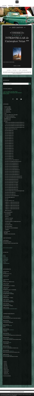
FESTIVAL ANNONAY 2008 (9, 135)
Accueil (4, 5)
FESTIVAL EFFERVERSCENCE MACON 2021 (12, 182)
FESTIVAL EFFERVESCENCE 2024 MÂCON (11, 187)
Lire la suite (16, 69)
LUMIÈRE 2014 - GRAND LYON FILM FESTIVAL (12, 212)
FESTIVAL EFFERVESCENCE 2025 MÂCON (11, 189)
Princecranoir (5, 324)
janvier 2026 (6, 371)
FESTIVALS (6, 124)
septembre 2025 (6, 377)
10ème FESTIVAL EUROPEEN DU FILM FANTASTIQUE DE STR (14, 125)
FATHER (4, 276)
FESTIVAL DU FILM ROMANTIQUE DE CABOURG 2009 (13, 181)
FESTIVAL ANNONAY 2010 (9, 138)
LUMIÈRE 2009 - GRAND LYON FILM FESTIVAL (12, 208)
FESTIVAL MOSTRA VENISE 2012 (10, 195)
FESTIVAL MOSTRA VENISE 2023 (10, 197)
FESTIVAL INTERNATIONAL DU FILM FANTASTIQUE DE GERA (14, 194)
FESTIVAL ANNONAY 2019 (9, 153)
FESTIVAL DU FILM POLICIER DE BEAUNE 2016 (12, 176)
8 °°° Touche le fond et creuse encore (10, 120)
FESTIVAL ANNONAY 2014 (9, 145)
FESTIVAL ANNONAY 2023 (9, 158)
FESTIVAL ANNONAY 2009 (9, 137)
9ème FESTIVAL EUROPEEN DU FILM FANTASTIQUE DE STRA (14, 130)
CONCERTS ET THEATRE (9, 221)
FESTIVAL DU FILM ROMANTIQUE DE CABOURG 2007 (13, 179)
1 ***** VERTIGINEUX (7, 111)
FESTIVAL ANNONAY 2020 (9, 155)
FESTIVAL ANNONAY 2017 (9, 150)
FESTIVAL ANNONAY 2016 (9, 148)
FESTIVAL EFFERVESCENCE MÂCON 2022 (11, 192)
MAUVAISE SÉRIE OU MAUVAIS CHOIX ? (10, 312)
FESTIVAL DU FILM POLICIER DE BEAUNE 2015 (12, 174)
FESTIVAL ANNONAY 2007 (9, 133)
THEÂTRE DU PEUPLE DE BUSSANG (9, 237)
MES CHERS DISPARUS (8, 229)
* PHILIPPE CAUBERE (7, 110)
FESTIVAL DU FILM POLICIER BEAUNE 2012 (12, 166)
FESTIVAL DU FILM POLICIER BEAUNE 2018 (12, 169)
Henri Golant (5, 320)
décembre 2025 (6, 373)
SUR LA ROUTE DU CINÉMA (8, 304)
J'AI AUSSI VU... (5, 280)
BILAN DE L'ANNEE (8, 218)
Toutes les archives (7, 379)
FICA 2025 (6, 202)
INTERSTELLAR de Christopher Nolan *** (17, 41)
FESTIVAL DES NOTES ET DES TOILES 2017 (12, 163)
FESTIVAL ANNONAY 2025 (9, 161)
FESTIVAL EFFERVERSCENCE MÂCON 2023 (12, 184)
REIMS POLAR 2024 (8, 213)
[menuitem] (4, 5)
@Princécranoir (5, 333)
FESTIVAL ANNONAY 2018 (9, 151)
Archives (10, 5)
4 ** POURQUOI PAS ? (7, 115)
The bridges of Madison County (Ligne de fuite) (10, 246)
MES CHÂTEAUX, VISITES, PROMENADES (11, 231)
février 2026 (6, 370)
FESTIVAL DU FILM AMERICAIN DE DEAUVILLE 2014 (13, 164)
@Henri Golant (5, 337)
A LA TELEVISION (8, 216)
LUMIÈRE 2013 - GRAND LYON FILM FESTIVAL (12, 210)
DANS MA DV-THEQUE (8, 223)
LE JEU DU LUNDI (7, 226)
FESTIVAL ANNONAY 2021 (9, 156)
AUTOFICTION (5, 288)
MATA (4, 284)
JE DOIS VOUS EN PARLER (8, 215)
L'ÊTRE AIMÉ (5, 292)
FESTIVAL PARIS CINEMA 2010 (10, 200)
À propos (17, 5)
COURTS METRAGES (7, 123)
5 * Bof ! (5, 116)
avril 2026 (5, 367)
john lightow (28, 75)
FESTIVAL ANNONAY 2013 (9, 143)
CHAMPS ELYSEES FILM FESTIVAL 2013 (11, 132)
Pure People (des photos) (7, 245)
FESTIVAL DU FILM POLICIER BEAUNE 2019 (12, 171)
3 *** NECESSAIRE (14, 73)
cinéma (19, 75)
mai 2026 (5, 366)
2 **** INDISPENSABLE (7, 112)
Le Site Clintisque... (6, 243)
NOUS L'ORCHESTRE (7, 308)
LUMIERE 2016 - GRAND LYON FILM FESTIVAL (12, 207)
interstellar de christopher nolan (11, 75)
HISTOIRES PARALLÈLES (7, 296)
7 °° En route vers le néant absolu (9, 119)
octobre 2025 (6, 375)
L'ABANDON (5, 300)
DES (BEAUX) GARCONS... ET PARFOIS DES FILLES (13, 224)
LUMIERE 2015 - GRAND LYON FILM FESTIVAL (12, 205)
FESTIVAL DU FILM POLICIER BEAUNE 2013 (12, 168)
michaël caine (23, 75)
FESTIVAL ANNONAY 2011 (9, 140)
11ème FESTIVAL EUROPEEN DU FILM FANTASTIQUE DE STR (14, 127)
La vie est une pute (7, 234)
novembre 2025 (6, 374)
